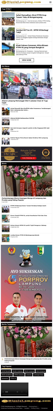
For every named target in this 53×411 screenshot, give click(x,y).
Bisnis (17, 19)
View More (26, 60)
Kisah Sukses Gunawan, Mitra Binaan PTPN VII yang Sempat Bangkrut (32, 46)
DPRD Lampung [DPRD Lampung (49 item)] (19, 374)
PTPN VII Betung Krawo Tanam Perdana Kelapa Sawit (28, 205)
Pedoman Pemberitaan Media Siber (12, 408)
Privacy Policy (35, 408)
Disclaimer (44, 408)
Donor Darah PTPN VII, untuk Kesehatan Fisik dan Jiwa (28, 215)
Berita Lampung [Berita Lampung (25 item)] (29, 371)
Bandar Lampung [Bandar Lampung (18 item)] (17, 371)
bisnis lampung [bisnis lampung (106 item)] (40, 371)
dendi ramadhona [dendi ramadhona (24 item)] (7, 374)
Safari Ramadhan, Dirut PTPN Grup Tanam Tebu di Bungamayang (31, 16)
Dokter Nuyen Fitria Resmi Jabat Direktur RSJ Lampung (29, 138)
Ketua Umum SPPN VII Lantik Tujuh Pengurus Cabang (28, 225)
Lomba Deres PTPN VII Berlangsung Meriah (24, 235)
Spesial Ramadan (20, 28)
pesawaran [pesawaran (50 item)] (5, 378)
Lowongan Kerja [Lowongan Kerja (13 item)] (38, 374)
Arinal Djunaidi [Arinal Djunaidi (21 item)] (6, 371)
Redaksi (26, 408)
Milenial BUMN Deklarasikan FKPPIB (22, 118)
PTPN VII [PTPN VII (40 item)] (13, 378)
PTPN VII (18, 13)
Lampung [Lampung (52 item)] (28, 374)
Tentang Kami (33, 406)
